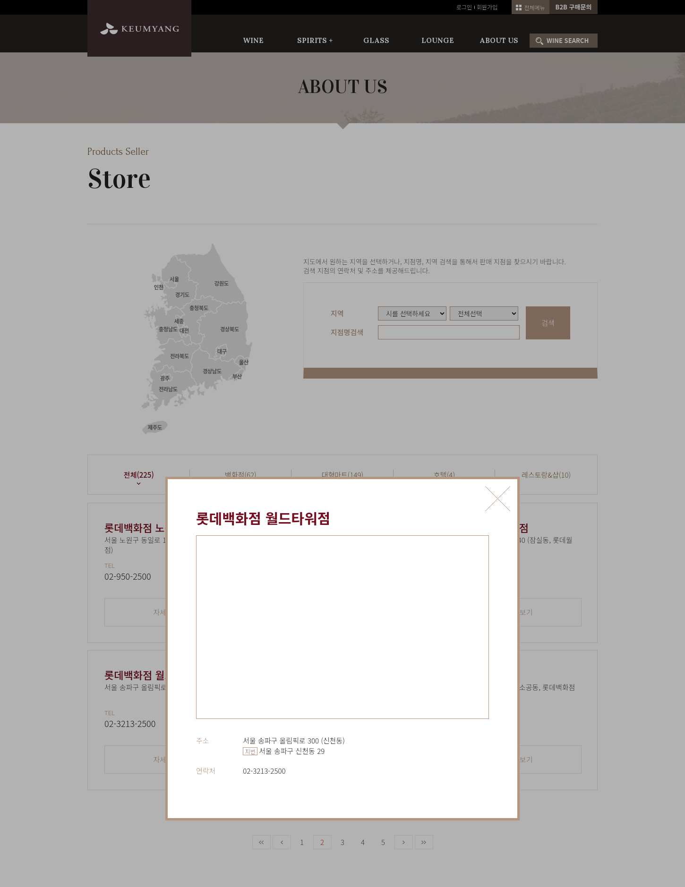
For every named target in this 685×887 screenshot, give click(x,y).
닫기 (497, 498)
